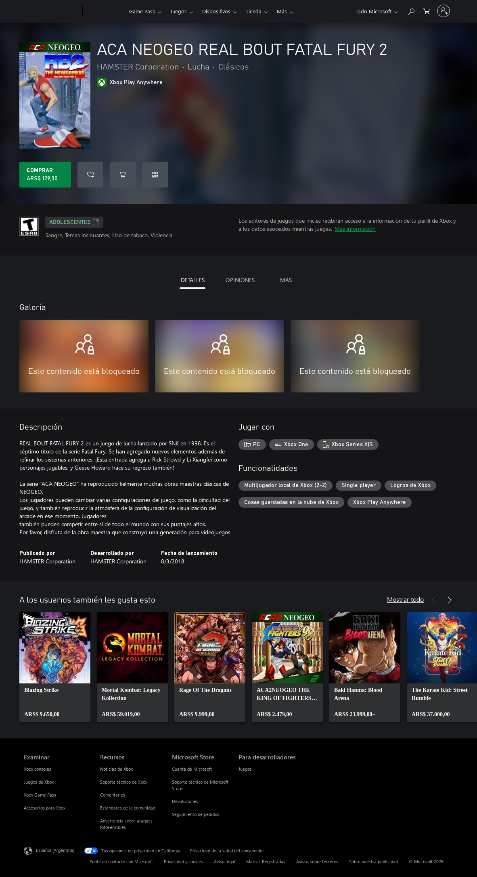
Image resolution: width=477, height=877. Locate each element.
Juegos (178, 11)
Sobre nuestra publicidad (373, 861)
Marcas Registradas (265, 861)
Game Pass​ (142, 11)
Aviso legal (224, 861)
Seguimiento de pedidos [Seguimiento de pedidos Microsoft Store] (195, 814)
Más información (355, 228)
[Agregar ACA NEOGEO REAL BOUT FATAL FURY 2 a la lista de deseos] (90, 175)
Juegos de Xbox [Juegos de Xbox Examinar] (39, 781)
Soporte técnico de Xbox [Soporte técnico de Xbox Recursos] (123, 781)
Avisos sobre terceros (317, 861)
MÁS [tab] (286, 280)
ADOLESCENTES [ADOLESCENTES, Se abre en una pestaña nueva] (74, 222)
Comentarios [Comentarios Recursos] (112, 794)
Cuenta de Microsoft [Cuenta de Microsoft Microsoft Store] (192, 769)
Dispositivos (216, 11)
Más (282, 11)
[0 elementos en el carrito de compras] (426, 10)
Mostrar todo (405, 599)
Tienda (254, 11)
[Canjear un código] (155, 175)
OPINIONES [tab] (240, 280)
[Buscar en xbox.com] (411, 10)
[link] (54, 667)
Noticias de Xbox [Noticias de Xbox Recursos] (116, 769)
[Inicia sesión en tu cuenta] (443, 11)
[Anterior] (433, 600)
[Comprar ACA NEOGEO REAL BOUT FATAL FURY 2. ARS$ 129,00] (45, 175)
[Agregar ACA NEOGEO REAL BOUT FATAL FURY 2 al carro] (123, 175)
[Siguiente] (449, 600)
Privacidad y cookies (183, 861)
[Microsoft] (51, 11)
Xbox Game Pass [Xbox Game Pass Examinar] (40, 794)
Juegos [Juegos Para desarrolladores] (245, 769)
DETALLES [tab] (193, 280)
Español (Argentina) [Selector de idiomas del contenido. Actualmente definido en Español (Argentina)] (55, 850)
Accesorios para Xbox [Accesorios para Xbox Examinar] (44, 807)
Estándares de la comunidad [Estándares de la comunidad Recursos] (127, 807)
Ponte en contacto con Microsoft (121, 861)
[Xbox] (104, 11)
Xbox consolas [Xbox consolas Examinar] (37, 769)
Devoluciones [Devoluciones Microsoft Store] (185, 801)
